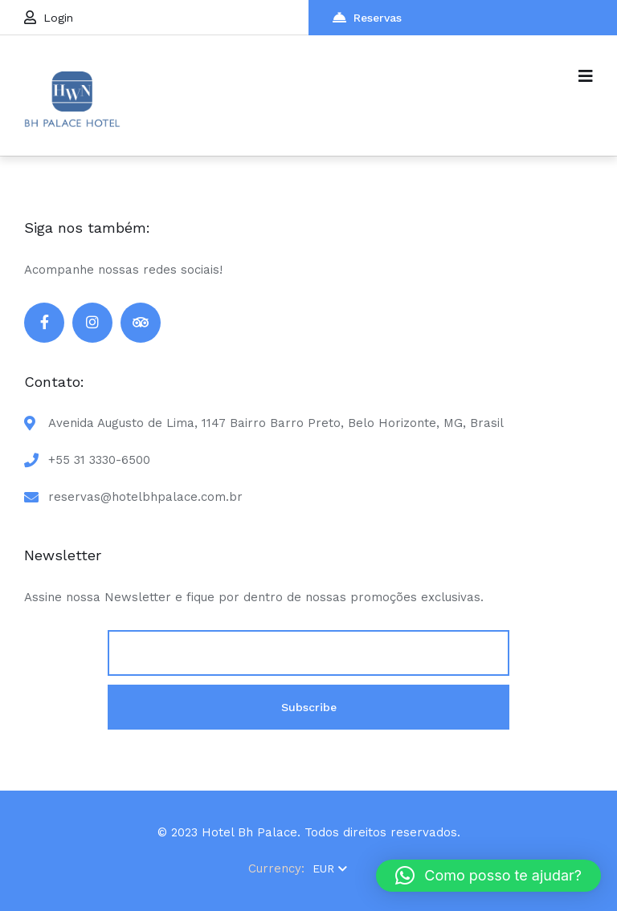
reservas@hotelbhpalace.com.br (145, 497)
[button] (488, 876)
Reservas (367, 17)
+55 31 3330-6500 (99, 460)
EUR (330, 868)
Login (48, 17)
